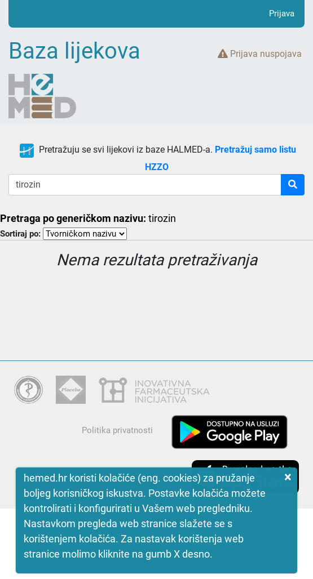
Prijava (281, 13)
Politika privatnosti (117, 430)
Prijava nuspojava (260, 53)
